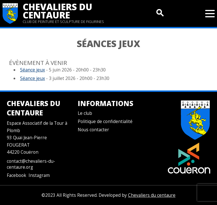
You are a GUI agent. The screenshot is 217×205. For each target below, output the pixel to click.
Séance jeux (32, 70)
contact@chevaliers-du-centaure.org (31, 164)
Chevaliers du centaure (57, 11)
